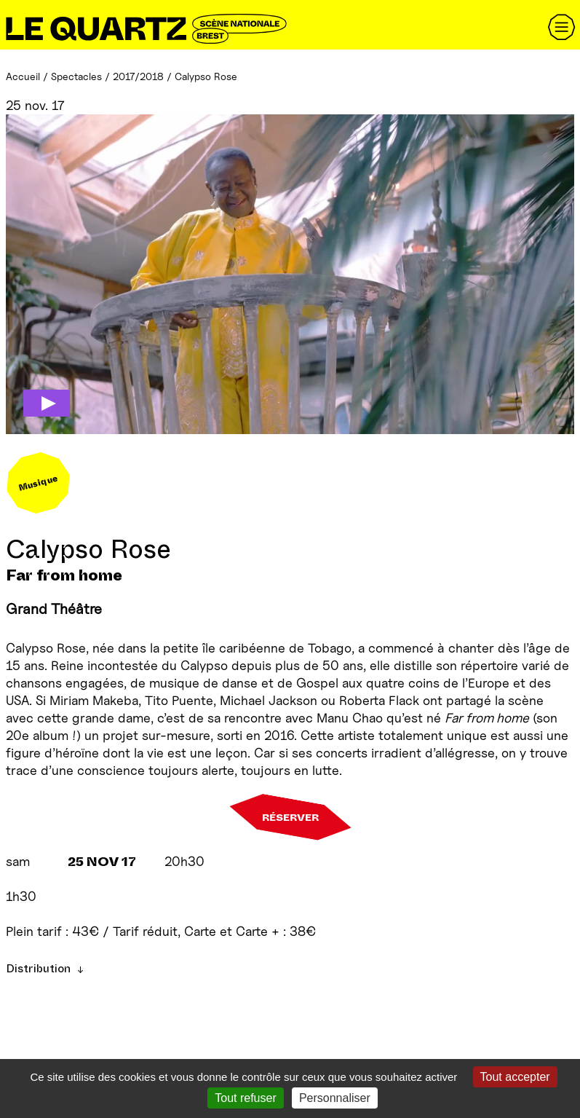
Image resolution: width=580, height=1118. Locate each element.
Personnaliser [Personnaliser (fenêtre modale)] (334, 1098)
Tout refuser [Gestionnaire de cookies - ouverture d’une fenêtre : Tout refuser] (245, 1098)
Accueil (23, 76)
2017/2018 (138, 76)
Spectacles (76, 76)
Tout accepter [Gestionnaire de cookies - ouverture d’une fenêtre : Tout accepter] (515, 1077)
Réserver (290, 817)
